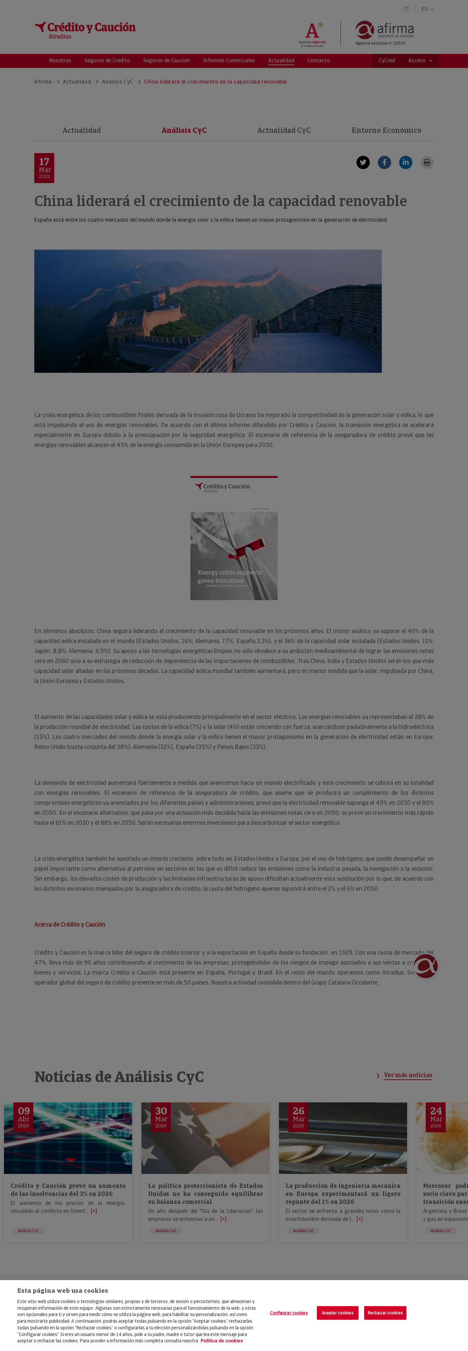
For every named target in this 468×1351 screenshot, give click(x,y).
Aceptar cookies (337, 1313)
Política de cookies (222, 1340)
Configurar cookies (289, 1313)
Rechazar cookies (385, 1313)
